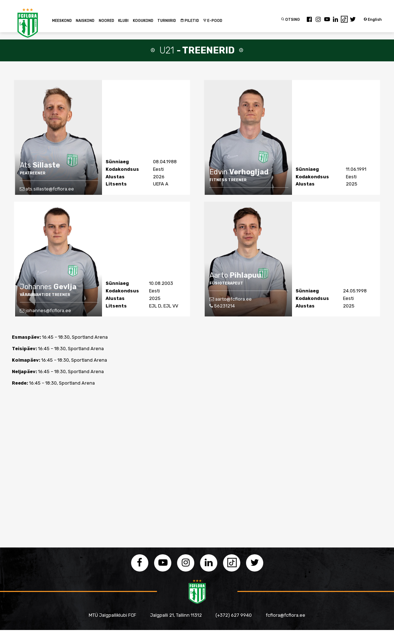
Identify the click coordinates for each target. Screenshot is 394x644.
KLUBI (123, 20)
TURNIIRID (166, 20)
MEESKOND (62, 20)
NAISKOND (85, 20)
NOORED (106, 20)
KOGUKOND (143, 20)
